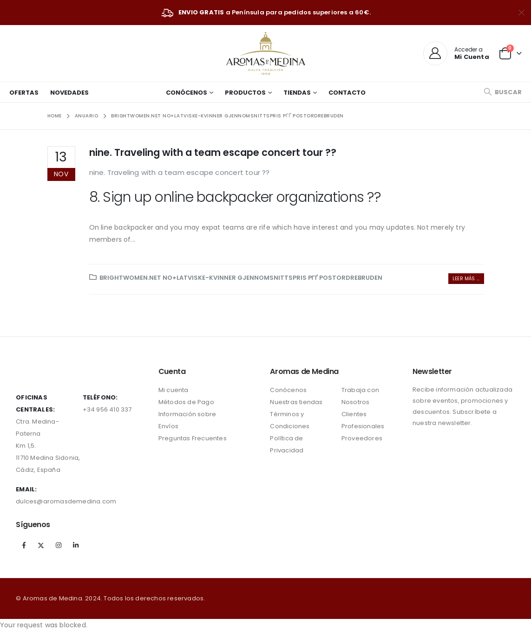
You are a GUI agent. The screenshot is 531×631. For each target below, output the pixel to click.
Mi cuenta (173, 390)
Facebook (24, 545)
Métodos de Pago (186, 402)
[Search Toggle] (503, 92)
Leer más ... (465, 278)
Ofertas (24, 92)
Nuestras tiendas (296, 402)
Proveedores (361, 438)
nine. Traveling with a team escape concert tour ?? (212, 152)
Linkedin (76, 545)
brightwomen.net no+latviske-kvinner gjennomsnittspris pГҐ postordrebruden (241, 277)
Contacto (347, 92)
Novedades (69, 92)
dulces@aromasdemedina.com (66, 501)
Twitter (41, 545)
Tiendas (297, 92)
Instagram (59, 545)
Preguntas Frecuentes (192, 438)
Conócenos (186, 92)
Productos (245, 92)
